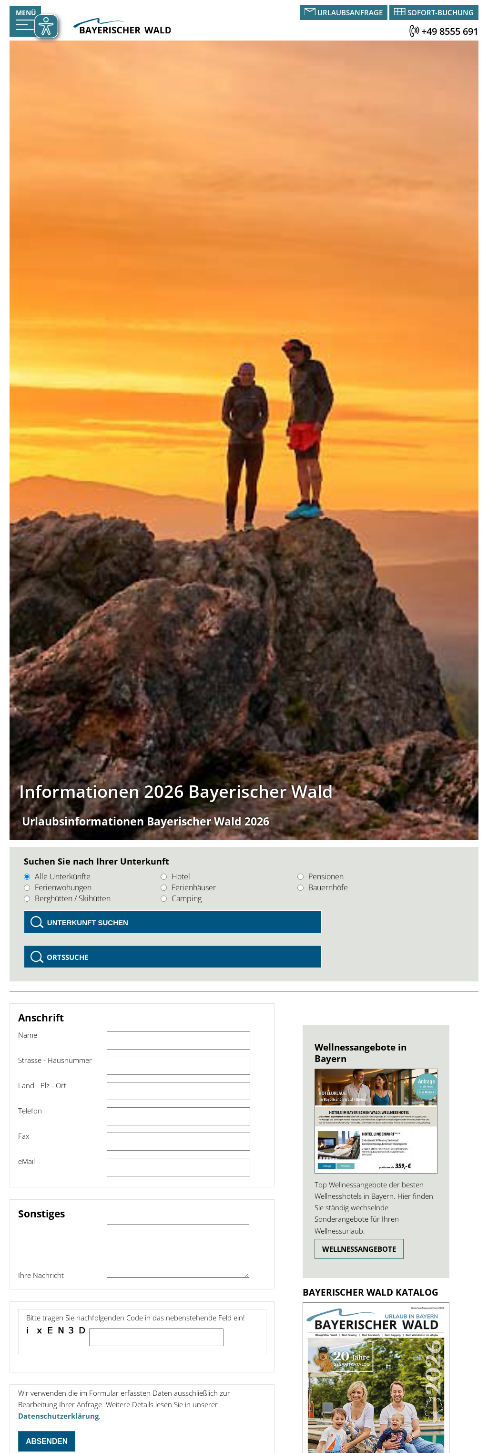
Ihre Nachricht (41, 1275)
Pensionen (320, 876)
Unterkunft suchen (87, 922)
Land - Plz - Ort (42, 1085)
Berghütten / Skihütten (67, 898)
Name (27, 1035)
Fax (23, 1136)
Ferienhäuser (188, 887)
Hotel (175, 876)
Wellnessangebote (359, 1249)
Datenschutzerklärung (58, 1416)
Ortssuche (67, 957)
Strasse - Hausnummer (55, 1060)
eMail (26, 1161)
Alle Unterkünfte (57, 876)
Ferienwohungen (58, 887)
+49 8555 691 (449, 31)
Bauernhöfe (322, 887)
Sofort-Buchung (440, 12)
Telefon (30, 1110)
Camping (181, 898)
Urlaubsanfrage (350, 12)
